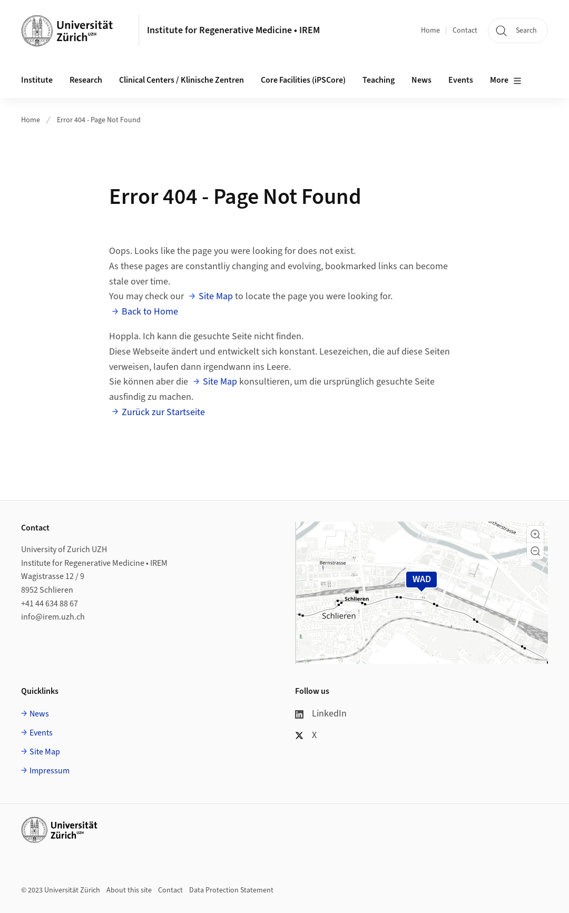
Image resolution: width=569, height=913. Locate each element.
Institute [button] (37, 80)
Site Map (216, 296)
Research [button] (86, 80)
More (506, 80)
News (39, 714)
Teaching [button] (378, 80)
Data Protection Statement (231, 890)
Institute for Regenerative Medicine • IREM (233, 30)
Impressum (50, 771)
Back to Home (150, 311)
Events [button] (460, 80)
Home (430, 30)
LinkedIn (321, 713)
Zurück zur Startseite (163, 412)
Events (41, 733)
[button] (535, 534)
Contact (465, 30)
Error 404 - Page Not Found (99, 120)
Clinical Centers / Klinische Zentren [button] (181, 80)
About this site (129, 890)
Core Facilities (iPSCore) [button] (303, 80)
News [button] (421, 80)
